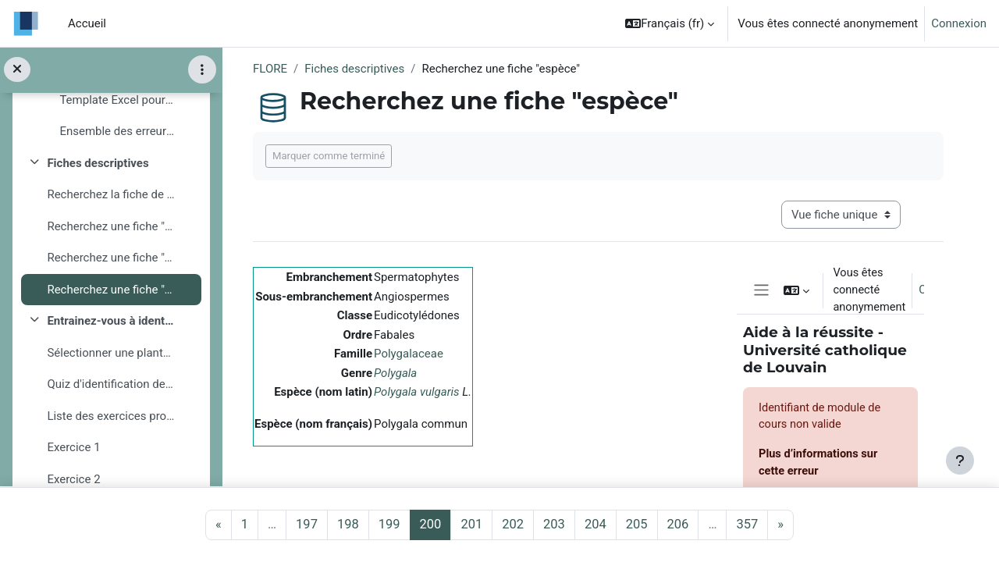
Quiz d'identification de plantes (111, 385)
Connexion (959, 23)
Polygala (395, 373)
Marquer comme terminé (328, 156)
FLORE (270, 69)
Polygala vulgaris (417, 392)
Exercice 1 (73, 448)
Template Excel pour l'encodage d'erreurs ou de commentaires (117, 100)
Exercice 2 (73, 479)
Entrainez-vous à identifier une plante (111, 322)
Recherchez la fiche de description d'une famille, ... (111, 195)
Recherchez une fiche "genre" (111, 258)
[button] (669, 23)
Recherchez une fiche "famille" (111, 226)
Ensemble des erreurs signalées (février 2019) (117, 132)
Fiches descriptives (97, 163)
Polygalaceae (408, 354)
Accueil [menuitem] (87, 23)
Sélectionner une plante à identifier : (111, 353)
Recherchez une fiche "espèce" (111, 290)
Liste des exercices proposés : (111, 416)
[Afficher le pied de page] (960, 460)
